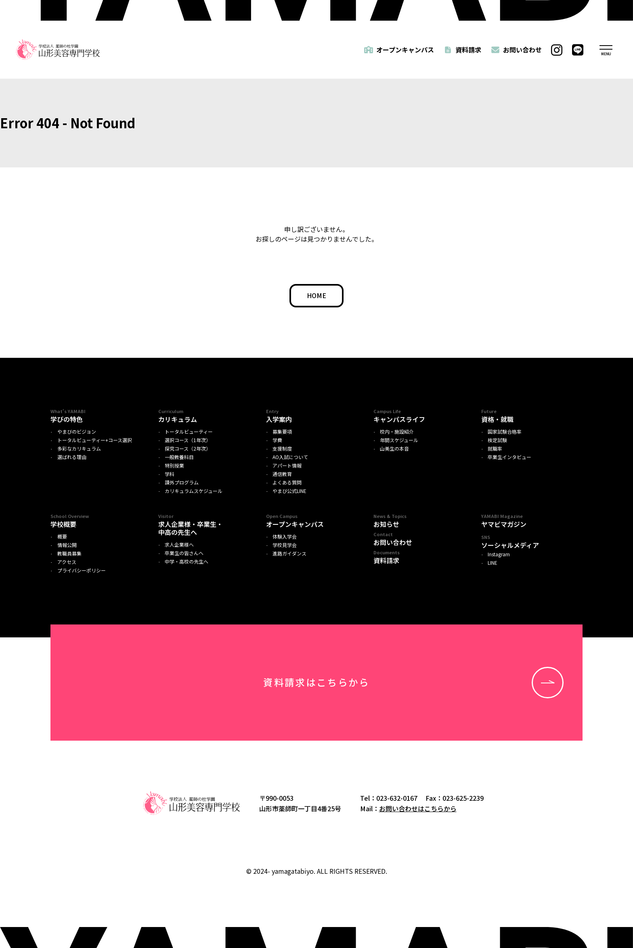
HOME (316, 295)
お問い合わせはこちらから (418, 808)
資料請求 (468, 49)
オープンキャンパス (405, 49)
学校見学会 (284, 545)
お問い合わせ (522, 49)
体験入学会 (284, 536)
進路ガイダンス (289, 553)
